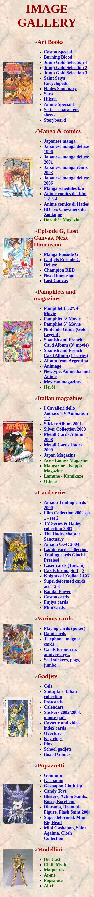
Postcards (53, 701)
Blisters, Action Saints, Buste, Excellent (65, 799)
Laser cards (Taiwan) (64, 565)
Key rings (53, 738)
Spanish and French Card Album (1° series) (66, 353)
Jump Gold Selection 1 (65, 62)
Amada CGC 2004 (61, 544)
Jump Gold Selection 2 (65, 67)
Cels (48, 686)
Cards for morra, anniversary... (60, 652)
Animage (52, 366)
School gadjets (58, 749)
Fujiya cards (56, 602)
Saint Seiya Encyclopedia (57, 81)
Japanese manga (60, 141)
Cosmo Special (58, 51)
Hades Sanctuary (60, 88)
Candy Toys (55, 791)
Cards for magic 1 (61, 570)
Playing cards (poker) (64, 628)
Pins (48, 743)
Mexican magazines (62, 381)
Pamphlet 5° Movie (62, 324)
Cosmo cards (56, 596)
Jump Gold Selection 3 (65, 72)
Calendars (54, 707)
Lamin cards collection (66, 549)
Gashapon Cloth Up (63, 785)
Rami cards (55, 633)
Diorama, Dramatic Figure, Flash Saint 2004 (67, 809)
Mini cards (54, 607)
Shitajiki (52, 691)
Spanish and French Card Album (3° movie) (66, 342)
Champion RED (59, 270)
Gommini (53, 775)
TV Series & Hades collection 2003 (62, 526)
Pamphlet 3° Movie (62, 318)
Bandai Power (57, 591)
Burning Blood (58, 57)
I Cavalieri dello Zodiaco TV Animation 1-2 (66, 413)
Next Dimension (59, 275)
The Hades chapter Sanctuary (62, 536)
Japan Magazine (60, 455)
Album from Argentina (66, 360)
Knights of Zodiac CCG (67, 575)
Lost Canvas (56, 280)
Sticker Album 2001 (63, 423)
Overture (53, 733)
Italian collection (60, 694)
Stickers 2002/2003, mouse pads (62, 715)
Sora (48, 93)
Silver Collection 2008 (65, 429)
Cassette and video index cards (62, 725)
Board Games (57, 754)
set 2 (54, 518)
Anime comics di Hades (66, 204)
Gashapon (53, 780)
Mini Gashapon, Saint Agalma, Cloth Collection (65, 833)
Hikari (50, 99)
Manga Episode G (61, 254)
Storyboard (55, 120)
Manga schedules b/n (64, 188)
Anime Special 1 (59, 104)
